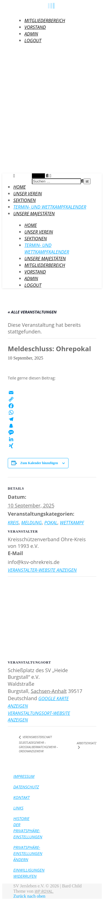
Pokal (50, 523)
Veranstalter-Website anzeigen (42, 570)
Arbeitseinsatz (86, 743)
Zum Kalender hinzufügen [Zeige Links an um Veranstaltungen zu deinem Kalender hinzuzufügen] (39, 463)
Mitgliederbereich (44, 20)
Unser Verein (27, 194)
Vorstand (35, 27)
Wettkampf (72, 523)
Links (18, 808)
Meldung (31, 523)
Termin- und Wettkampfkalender (49, 207)
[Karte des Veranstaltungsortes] (52, 616)
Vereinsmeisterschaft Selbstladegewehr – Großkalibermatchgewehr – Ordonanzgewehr (38, 744)
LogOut (32, 40)
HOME (19, 187)
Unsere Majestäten (34, 214)
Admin (31, 34)
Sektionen (24, 200)
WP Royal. (44, 891)
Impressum (23, 776)
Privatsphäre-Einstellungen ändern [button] (27, 853)
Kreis (13, 523)
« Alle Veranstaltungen (32, 312)
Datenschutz (26, 786)
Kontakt (21, 797)
